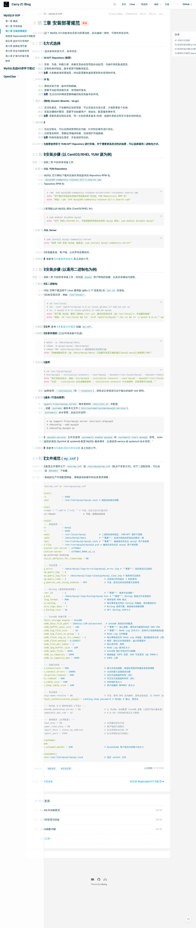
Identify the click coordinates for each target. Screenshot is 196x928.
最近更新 (64, 837)
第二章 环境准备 (14, 26)
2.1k (132, 17)
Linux (132, 4)
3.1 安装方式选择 (169, 44)
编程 (156, 4)
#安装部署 (86, 805)
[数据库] (146, 4)
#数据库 (71, 805)
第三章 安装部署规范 (16, 31)
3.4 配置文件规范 (86, 344)
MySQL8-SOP (75, 17)
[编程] (157, 4)
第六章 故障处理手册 (16, 46)
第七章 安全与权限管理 (17, 51)
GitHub (187, 4)
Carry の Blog (104, 17)
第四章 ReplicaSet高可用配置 (20, 36)
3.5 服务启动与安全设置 (87, 475)
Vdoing (125, 920)
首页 (124, 4)
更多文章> (65, 875)
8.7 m (141, 17)
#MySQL (58, 805)
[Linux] (134, 4)
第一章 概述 (12, 21)
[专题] (168, 4)
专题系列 (61, 17)
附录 (8, 61)
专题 (167, 4)
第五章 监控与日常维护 (17, 41)
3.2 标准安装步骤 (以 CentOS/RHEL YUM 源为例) (177, 48)
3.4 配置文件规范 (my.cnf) (173, 57)
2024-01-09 (120, 17)
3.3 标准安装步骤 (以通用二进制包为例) (177, 52)
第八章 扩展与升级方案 (17, 56)
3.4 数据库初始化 (83, 271)
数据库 (144, 4)
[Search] (103, 4)
